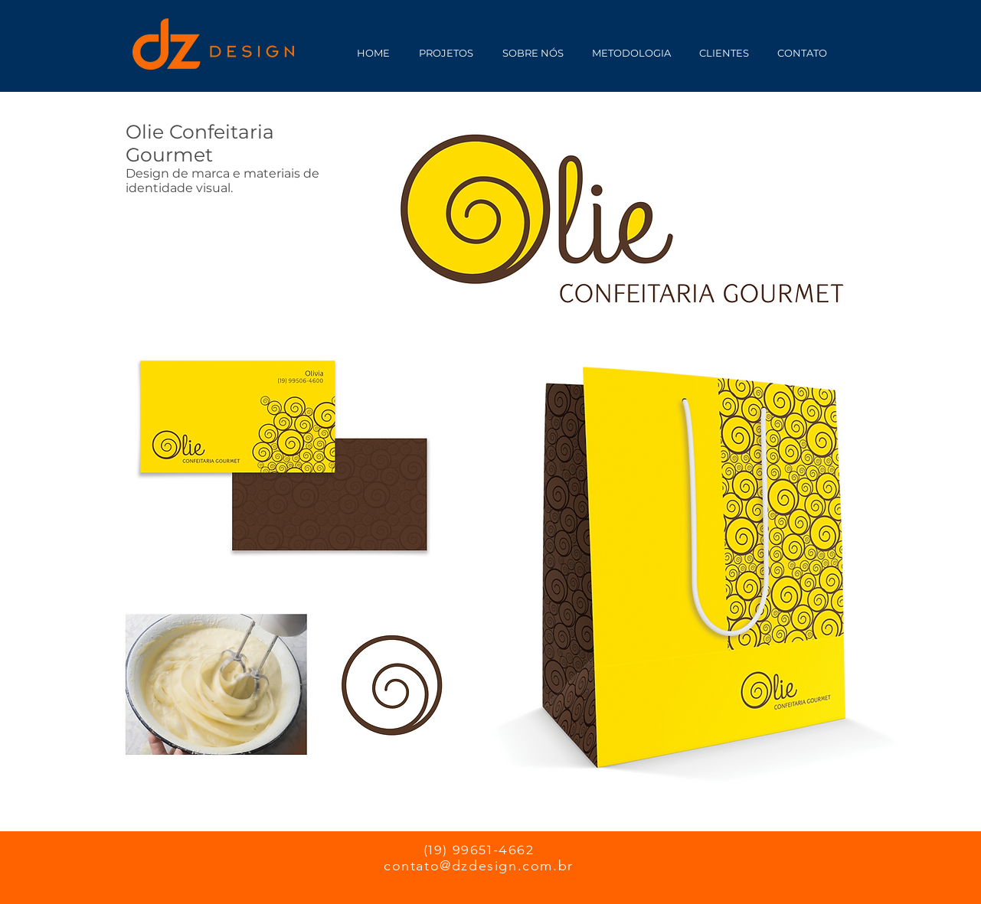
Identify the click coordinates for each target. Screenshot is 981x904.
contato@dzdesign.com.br (479, 865)
